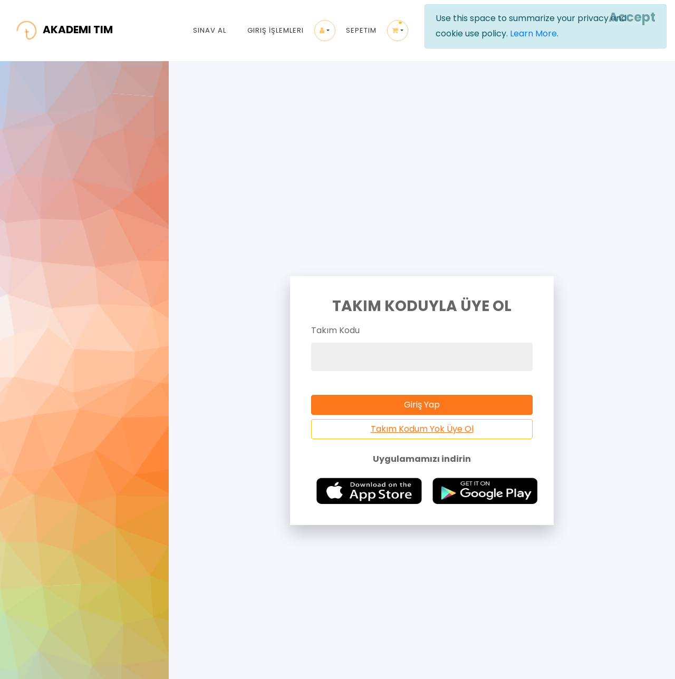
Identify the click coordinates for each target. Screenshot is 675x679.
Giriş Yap (422, 405)
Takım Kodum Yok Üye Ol (422, 429)
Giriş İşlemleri (275, 30)
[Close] (630, 17)
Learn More (533, 33)
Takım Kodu (335, 330)
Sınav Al (209, 30)
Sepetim (361, 30)
